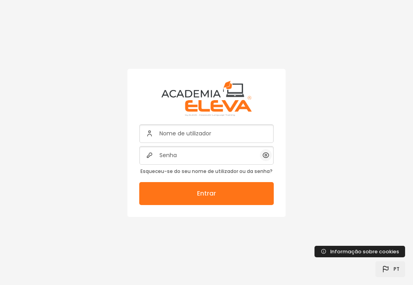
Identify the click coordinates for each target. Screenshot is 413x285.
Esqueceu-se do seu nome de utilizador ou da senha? (206, 171)
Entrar (206, 193)
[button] (390, 269)
